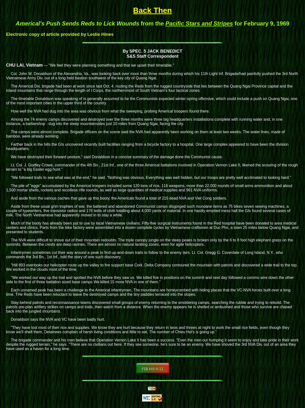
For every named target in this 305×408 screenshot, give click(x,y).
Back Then (152, 10)
